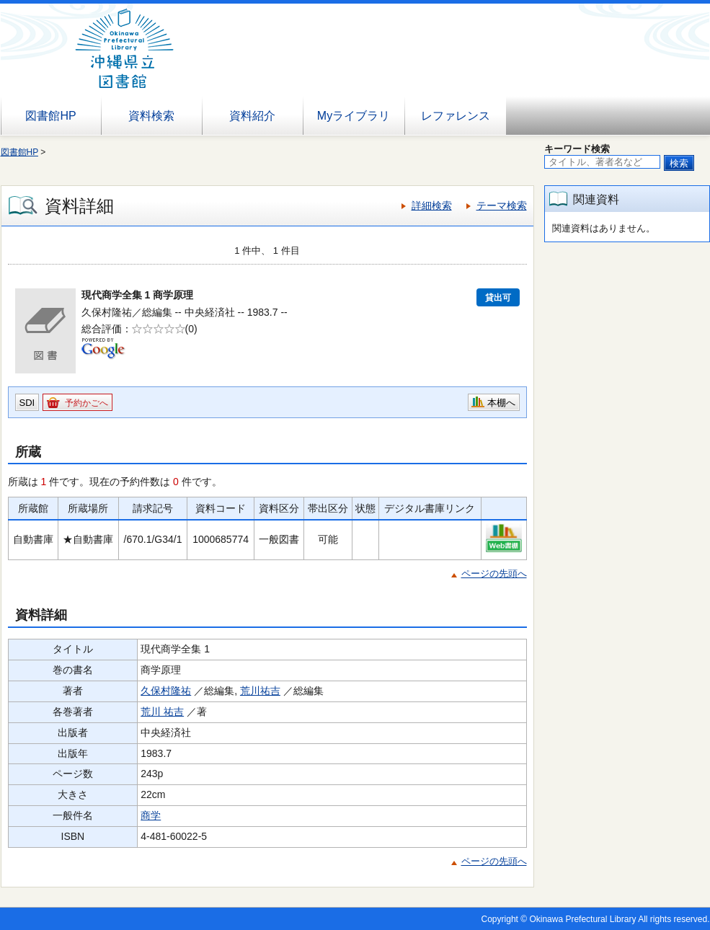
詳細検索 (432, 205)
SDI (27, 402)
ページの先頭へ (494, 573)
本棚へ (501, 402)
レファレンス (455, 116)
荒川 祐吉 (162, 711)
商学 (151, 815)
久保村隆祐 (166, 690)
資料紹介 (252, 116)
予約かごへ (86, 403)
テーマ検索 (501, 205)
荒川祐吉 (260, 690)
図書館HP (50, 116)
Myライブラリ (353, 116)
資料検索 (151, 116)
